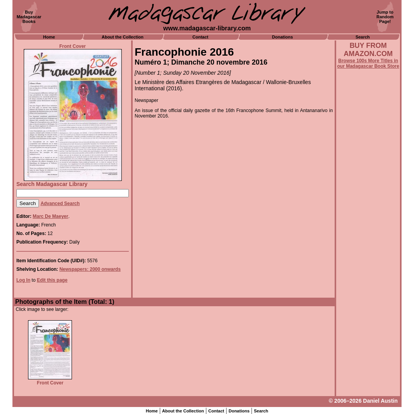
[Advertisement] (368, 279)
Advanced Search (60, 203)
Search (363, 37)
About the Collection (123, 37)
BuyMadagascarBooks (29, 17)
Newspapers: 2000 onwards (90, 269)
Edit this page (52, 280)
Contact (201, 37)
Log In (23, 280)
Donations (282, 37)
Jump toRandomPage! (385, 17)
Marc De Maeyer (50, 216)
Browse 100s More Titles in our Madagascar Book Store (368, 63)
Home (49, 37)
